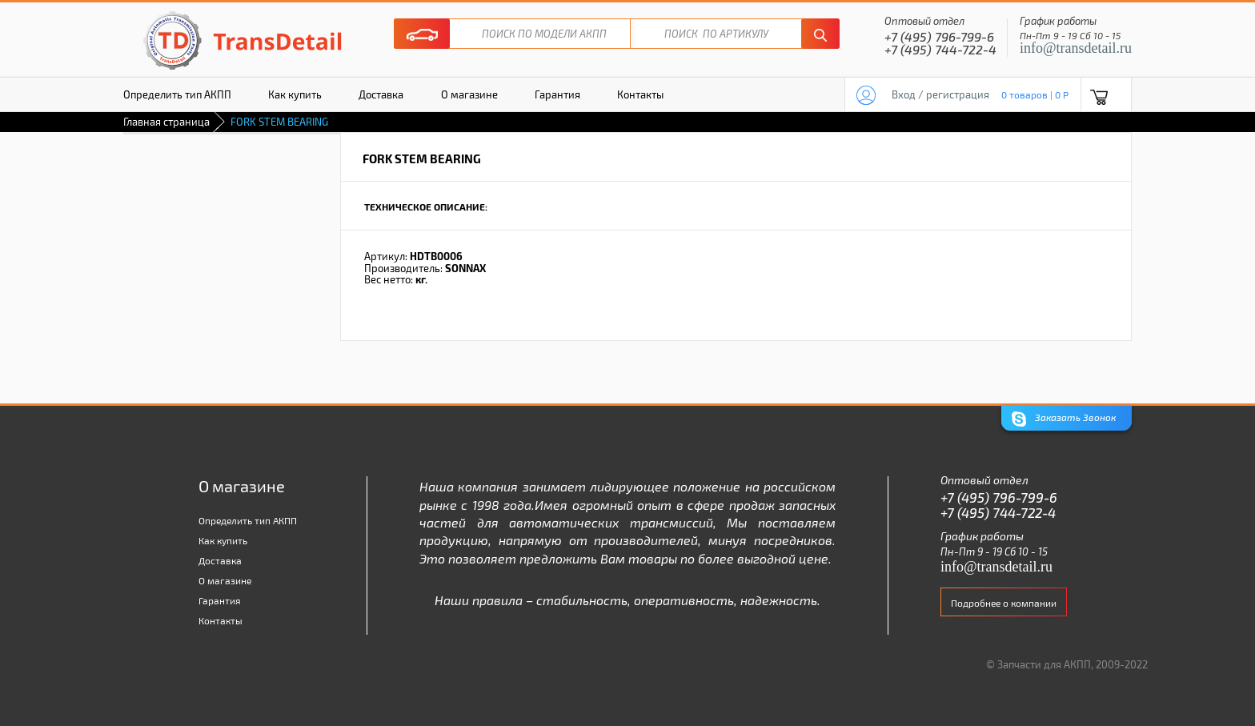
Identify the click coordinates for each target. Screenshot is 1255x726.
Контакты (640, 94)
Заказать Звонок (1064, 419)
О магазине (469, 94)
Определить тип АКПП (177, 94)
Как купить (295, 94)
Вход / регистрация (940, 94)
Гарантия (557, 94)
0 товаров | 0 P (1035, 94)
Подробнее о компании (1004, 602)
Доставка (381, 94)
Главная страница (166, 121)
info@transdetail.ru (1076, 48)
